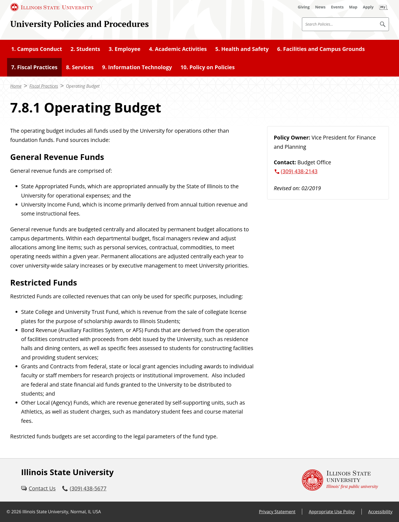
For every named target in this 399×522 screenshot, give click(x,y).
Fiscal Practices (43, 86)
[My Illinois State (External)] (383, 7)
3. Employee (125, 49)
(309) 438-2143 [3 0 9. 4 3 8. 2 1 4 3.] (299, 171)
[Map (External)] (353, 7)
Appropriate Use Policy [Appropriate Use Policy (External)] (332, 512)
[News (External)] (320, 7)
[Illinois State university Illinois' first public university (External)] (340, 480)
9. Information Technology (137, 67)
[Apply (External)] (368, 7)
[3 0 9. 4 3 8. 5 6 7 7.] (84, 488)
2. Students (85, 49)
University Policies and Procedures (79, 23)
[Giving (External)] (304, 7)
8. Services (80, 67)
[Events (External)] (337, 7)
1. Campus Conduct (36, 49)
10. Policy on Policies (207, 67)
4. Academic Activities (178, 49)
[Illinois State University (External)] (51, 7)
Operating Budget (83, 86)
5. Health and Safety (242, 49)
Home (16, 86)
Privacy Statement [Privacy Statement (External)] (277, 512)
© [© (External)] (8, 512)
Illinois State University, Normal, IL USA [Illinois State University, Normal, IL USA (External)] (61, 512)
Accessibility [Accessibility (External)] (380, 512)
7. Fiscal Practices (34, 67)
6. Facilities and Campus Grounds (321, 49)
